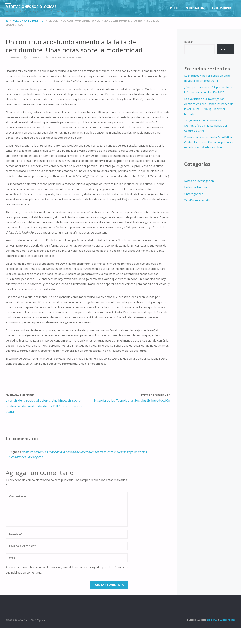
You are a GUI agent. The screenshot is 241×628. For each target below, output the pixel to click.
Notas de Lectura (195, 187)
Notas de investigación (199, 181)
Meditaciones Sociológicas (32, 6)
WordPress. (227, 620)
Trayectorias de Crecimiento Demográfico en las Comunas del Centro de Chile (205, 125)
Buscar (188, 42)
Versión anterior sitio (28, 20)
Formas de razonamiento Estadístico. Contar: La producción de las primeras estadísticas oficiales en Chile (208, 142)
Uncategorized (193, 194)
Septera (211, 620)
